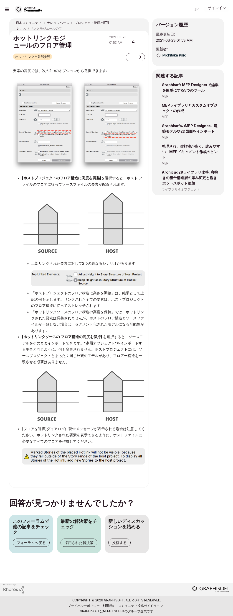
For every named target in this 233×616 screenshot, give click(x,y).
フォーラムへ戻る (31, 542)
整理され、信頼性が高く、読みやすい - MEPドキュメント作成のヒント (191, 151)
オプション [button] (142, 23)
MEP (165, 96)
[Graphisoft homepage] (211, 589)
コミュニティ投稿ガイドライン (140, 606)
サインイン (217, 8)
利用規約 (109, 606)
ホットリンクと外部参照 (32, 57)
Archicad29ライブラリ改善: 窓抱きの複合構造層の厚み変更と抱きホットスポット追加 (190, 177)
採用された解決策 (79, 542)
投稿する (119, 542)
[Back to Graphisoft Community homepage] (30, 9)
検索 (182, 9)
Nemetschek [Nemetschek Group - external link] (113, 611)
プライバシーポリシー (84, 606)
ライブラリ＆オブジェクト (181, 189)
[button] (130, 57)
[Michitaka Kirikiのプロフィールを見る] (174, 55)
